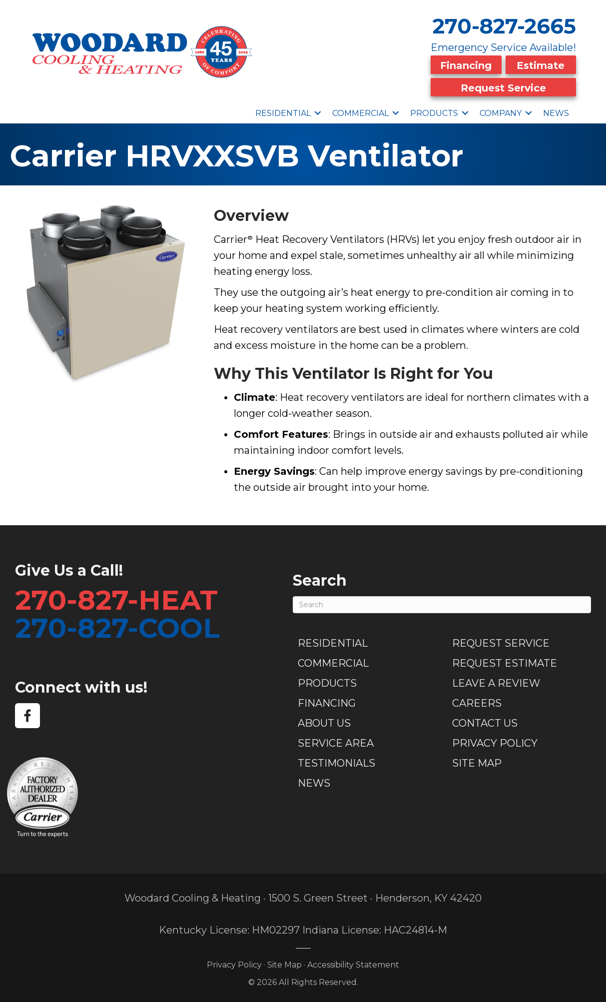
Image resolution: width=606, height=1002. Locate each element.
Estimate (541, 65)
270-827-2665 (504, 26)
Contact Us (485, 721)
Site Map (477, 761)
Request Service (503, 86)
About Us (324, 721)
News (556, 110)
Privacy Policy (495, 741)
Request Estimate (504, 661)
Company (501, 110)
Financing (466, 65)
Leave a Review (496, 681)
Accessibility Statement (353, 962)
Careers (477, 701)
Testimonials (336, 761)
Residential (283, 110)
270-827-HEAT (116, 598)
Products (434, 110)
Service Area (336, 741)
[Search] (442, 602)
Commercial (360, 110)
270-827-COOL (117, 626)
